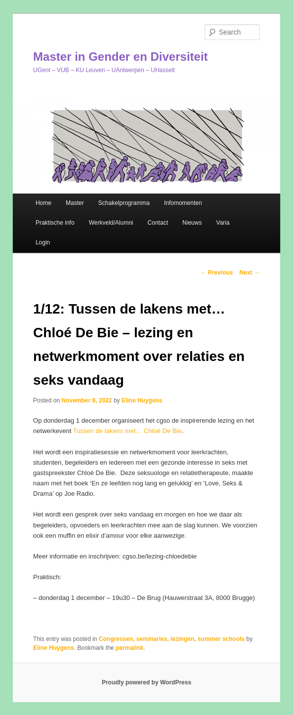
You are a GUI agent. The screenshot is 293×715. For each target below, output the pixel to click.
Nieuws (192, 222)
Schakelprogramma (124, 202)
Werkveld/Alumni (111, 222)
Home (43, 202)
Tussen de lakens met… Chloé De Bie (127, 431)
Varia (223, 222)
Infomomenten (183, 202)
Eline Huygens (142, 400)
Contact (158, 222)
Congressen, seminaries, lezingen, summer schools (172, 639)
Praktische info (55, 222)
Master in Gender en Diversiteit (120, 56)
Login (43, 242)
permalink (130, 647)
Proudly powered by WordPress (146, 682)
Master (75, 202)
